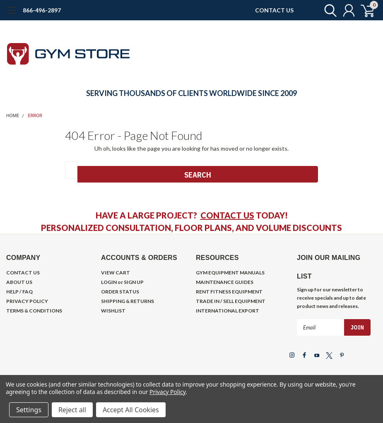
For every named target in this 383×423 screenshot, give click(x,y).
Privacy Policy (167, 392)
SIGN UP (134, 282)
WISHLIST (113, 311)
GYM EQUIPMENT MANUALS (230, 272)
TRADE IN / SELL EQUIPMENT (230, 301)
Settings (28, 409)
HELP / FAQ (19, 291)
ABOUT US (19, 282)
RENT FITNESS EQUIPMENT (229, 291)
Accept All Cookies (131, 409)
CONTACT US (274, 10)
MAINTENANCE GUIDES (224, 282)
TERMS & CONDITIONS (34, 311)
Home (12, 115)
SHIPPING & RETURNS (127, 301)
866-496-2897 (42, 10)
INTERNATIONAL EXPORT (227, 311)
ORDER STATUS (120, 291)
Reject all (72, 409)
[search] (328, 10)
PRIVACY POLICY (27, 301)
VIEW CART (115, 272)
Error (35, 115)
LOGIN (109, 282)
